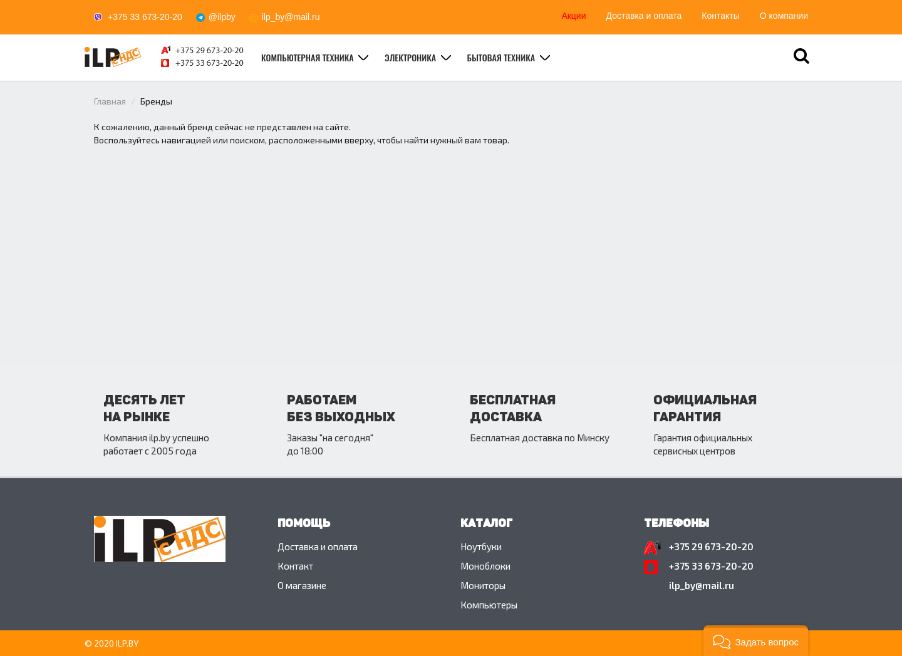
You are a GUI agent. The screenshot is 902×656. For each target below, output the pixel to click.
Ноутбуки (481, 546)
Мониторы (482, 585)
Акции (573, 16)
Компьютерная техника (308, 57)
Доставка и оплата (644, 16)
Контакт (295, 565)
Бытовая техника (502, 57)
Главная (110, 101)
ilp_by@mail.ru (291, 17)
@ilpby (222, 17)
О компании (784, 16)
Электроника (411, 57)
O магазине (301, 585)
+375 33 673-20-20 (145, 17)
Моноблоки (485, 565)
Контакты (720, 16)
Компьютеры (488, 604)
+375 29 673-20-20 (711, 546)
